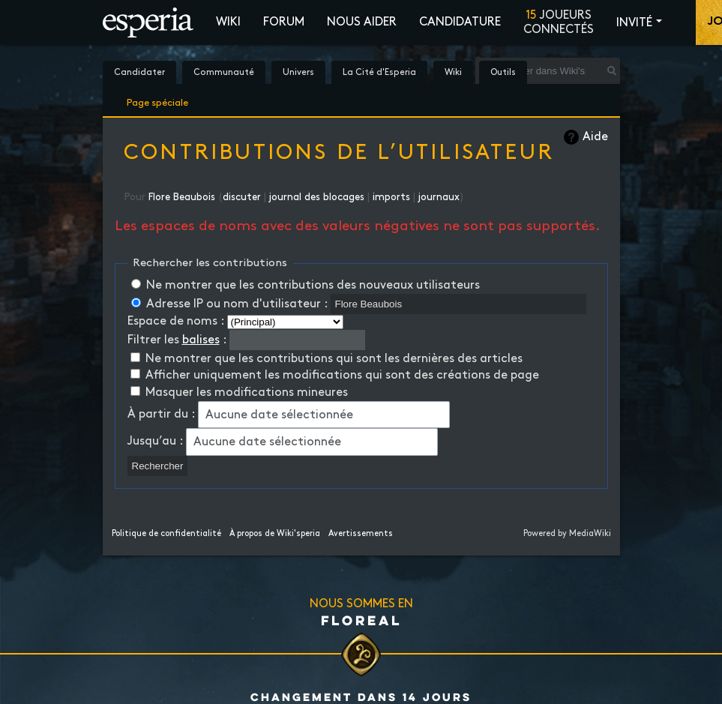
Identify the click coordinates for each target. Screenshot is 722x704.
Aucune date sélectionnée (279, 415)
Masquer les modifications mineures (246, 392)
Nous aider (362, 22)
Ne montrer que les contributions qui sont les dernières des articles (334, 358)
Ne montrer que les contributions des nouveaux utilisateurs (313, 285)
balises (201, 340)
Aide (595, 136)
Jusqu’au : (155, 441)
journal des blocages (316, 197)
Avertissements (360, 534)
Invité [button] (634, 22)
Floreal (361, 620)
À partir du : (161, 414)
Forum (283, 22)
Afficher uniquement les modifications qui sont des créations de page (342, 375)
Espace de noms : (175, 321)
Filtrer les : (176, 340)
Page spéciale (157, 100)
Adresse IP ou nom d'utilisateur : (237, 304)
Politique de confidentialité (166, 534)
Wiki (228, 22)
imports (391, 197)
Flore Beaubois (181, 197)
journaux (439, 197)
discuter (242, 197)
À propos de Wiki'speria (274, 534)
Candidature (460, 22)
